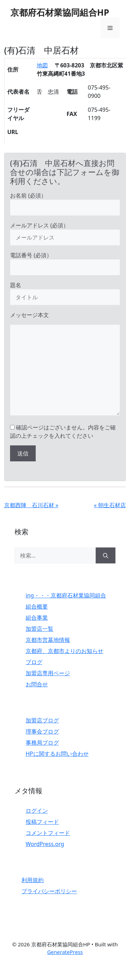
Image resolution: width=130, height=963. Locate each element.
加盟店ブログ (42, 720)
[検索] (105, 555)
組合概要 (37, 606)
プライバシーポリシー (49, 891)
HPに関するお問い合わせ (57, 753)
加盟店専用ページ (48, 673)
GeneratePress (65, 951)
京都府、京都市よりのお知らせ (64, 651)
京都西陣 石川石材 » (31, 505)
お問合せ (37, 684)
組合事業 (37, 617)
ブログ (34, 662)
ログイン (37, 810)
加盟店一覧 (39, 629)
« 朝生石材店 (110, 505)
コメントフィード (48, 833)
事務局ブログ (42, 742)
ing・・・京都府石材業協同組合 (66, 595)
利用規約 (32, 880)
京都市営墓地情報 (48, 640)
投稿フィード (42, 822)
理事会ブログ (42, 731)
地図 (42, 65)
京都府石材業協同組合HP (59, 12)
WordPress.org (45, 844)
